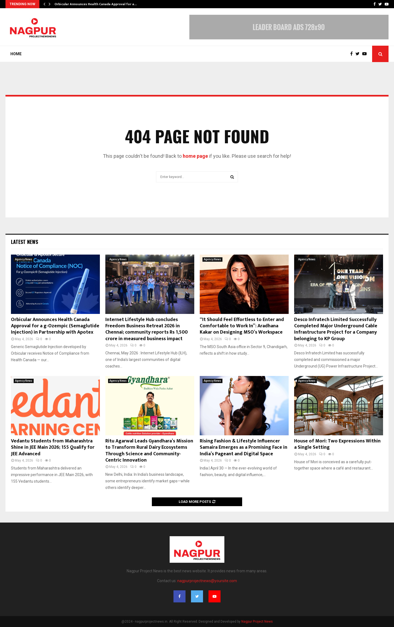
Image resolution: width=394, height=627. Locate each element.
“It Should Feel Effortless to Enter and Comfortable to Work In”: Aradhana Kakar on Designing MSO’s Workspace (242, 326)
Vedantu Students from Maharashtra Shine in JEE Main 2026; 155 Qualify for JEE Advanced (52, 447)
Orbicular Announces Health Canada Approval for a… (95, 4)
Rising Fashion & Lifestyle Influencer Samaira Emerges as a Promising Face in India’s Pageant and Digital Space (243, 447)
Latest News (24, 241)
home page (195, 156)
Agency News (23, 259)
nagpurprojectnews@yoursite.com (207, 581)
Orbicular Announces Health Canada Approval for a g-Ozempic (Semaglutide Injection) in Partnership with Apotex (55, 326)
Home (16, 54)
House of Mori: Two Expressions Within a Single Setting (337, 444)
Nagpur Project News (257, 621)
